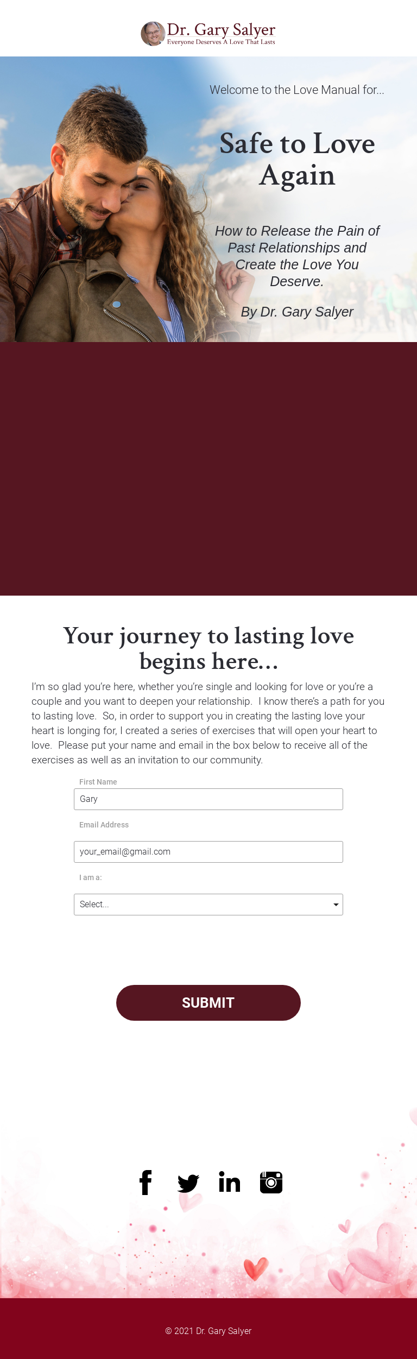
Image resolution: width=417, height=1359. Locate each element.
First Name (98, 782)
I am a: (90, 878)
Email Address (104, 825)
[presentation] (266, 947)
